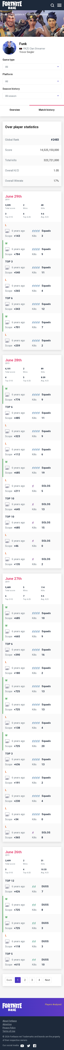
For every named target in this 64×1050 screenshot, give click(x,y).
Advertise (7, 1024)
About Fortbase (10, 1021)
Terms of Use (9, 1031)
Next (47, 980)
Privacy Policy (9, 1028)
